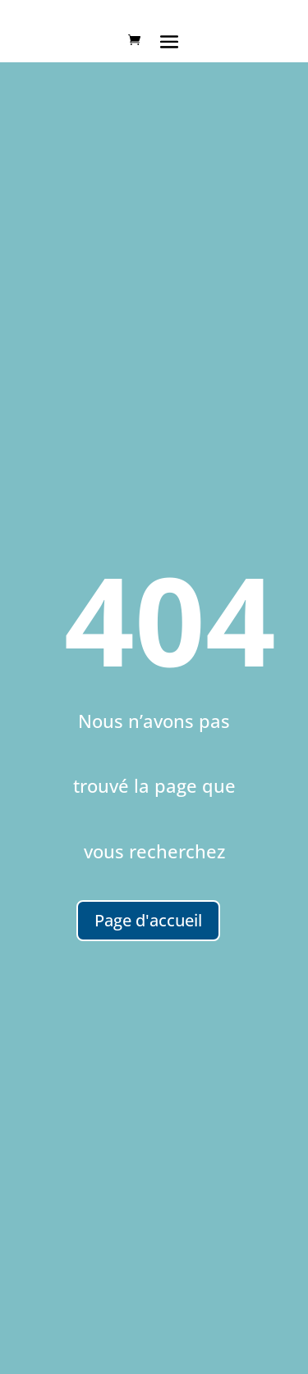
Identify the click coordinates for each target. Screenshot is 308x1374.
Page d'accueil (148, 920)
